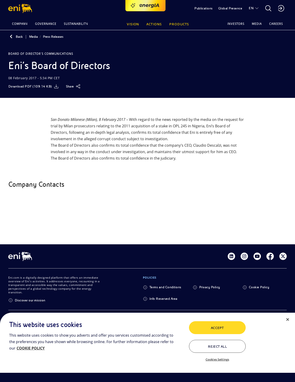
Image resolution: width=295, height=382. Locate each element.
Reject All (217, 346)
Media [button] (257, 24)
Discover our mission (30, 300)
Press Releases (53, 36)
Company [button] (20, 24)
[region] (147, 347)
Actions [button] (154, 24)
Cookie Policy (259, 287)
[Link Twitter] (283, 256)
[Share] (73, 86)
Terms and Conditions (165, 287)
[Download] (33, 86)
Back (19, 36)
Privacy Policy (209, 287)
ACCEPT (217, 328)
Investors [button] (236, 24)
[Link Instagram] (244, 256)
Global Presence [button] (230, 8)
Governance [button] (45, 24)
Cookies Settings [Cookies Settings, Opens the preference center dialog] (217, 359)
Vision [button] (133, 24)
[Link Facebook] (270, 256)
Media (33, 36)
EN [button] (251, 8)
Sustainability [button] (76, 24)
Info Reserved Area (163, 298)
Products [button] (179, 24)
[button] (20, 8)
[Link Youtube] (257, 256)
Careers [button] (276, 24)
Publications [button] (203, 8)
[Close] (288, 320)
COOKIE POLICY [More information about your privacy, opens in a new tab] (31, 348)
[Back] (11, 36)
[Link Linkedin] (231, 256)
